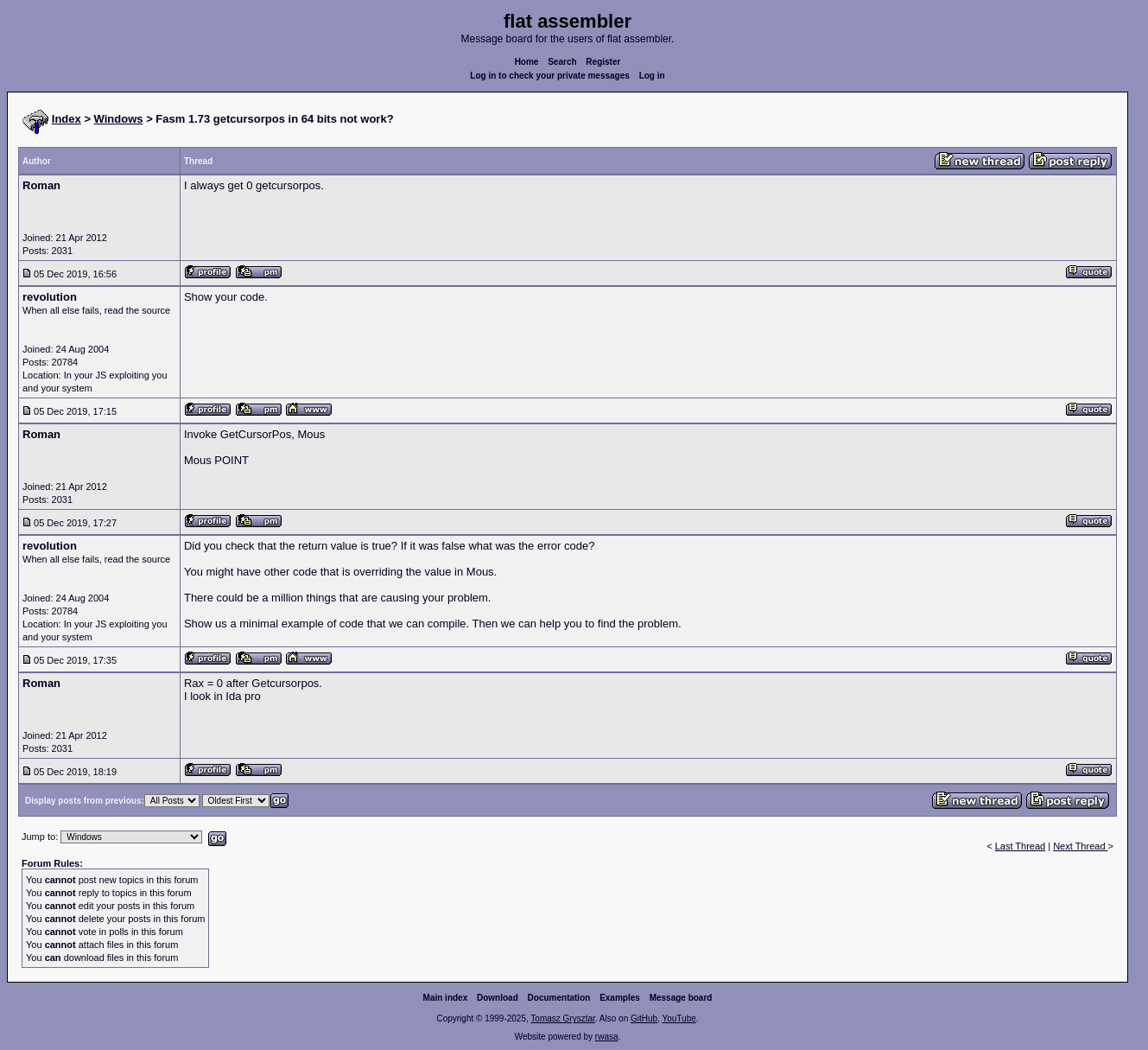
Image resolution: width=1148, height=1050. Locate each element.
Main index (445, 997)
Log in (652, 75)
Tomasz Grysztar (562, 1018)
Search (562, 62)
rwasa (606, 1036)
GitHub (644, 1018)
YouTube (678, 1018)
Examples (619, 997)
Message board (681, 997)
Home (527, 62)
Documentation (559, 997)
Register (603, 62)
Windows (118, 118)
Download (497, 997)
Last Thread (1020, 846)
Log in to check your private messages (550, 75)
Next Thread (1080, 846)
